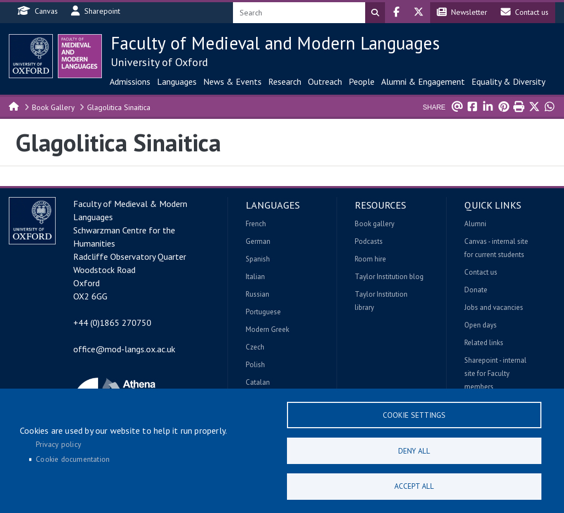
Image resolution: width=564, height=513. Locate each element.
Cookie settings (414, 414)
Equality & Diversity (508, 81)
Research (284, 81)
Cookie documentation (73, 459)
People (362, 81)
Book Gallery (53, 107)
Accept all (414, 486)
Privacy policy (58, 444)
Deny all (414, 450)
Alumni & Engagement (423, 81)
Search (375, 12)
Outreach (325, 81)
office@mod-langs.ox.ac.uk (124, 348)
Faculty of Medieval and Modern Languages (275, 42)
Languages (177, 81)
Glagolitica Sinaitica (118, 107)
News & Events (232, 81)
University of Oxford (159, 62)
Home (14, 105)
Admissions (130, 81)
